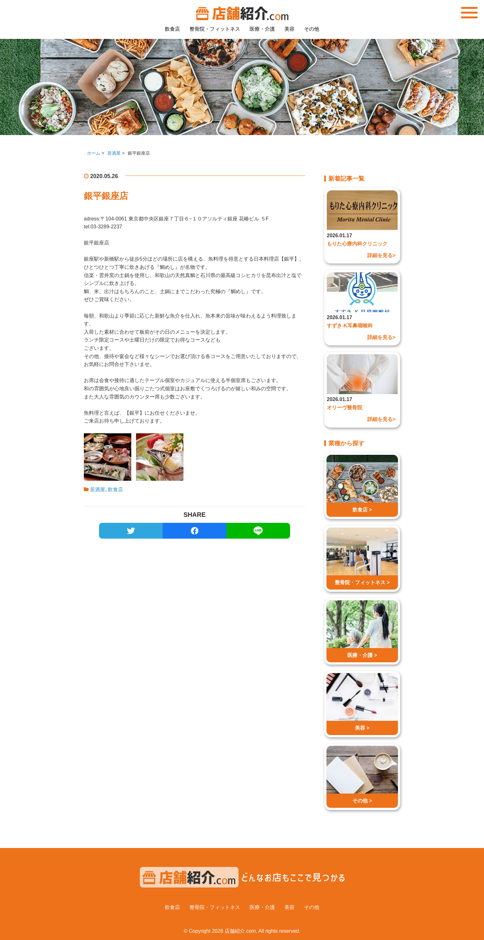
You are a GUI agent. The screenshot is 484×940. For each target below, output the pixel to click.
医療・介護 (262, 29)
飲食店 (172, 29)
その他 (311, 29)
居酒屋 (97, 489)
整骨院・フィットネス (214, 29)
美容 (289, 29)
